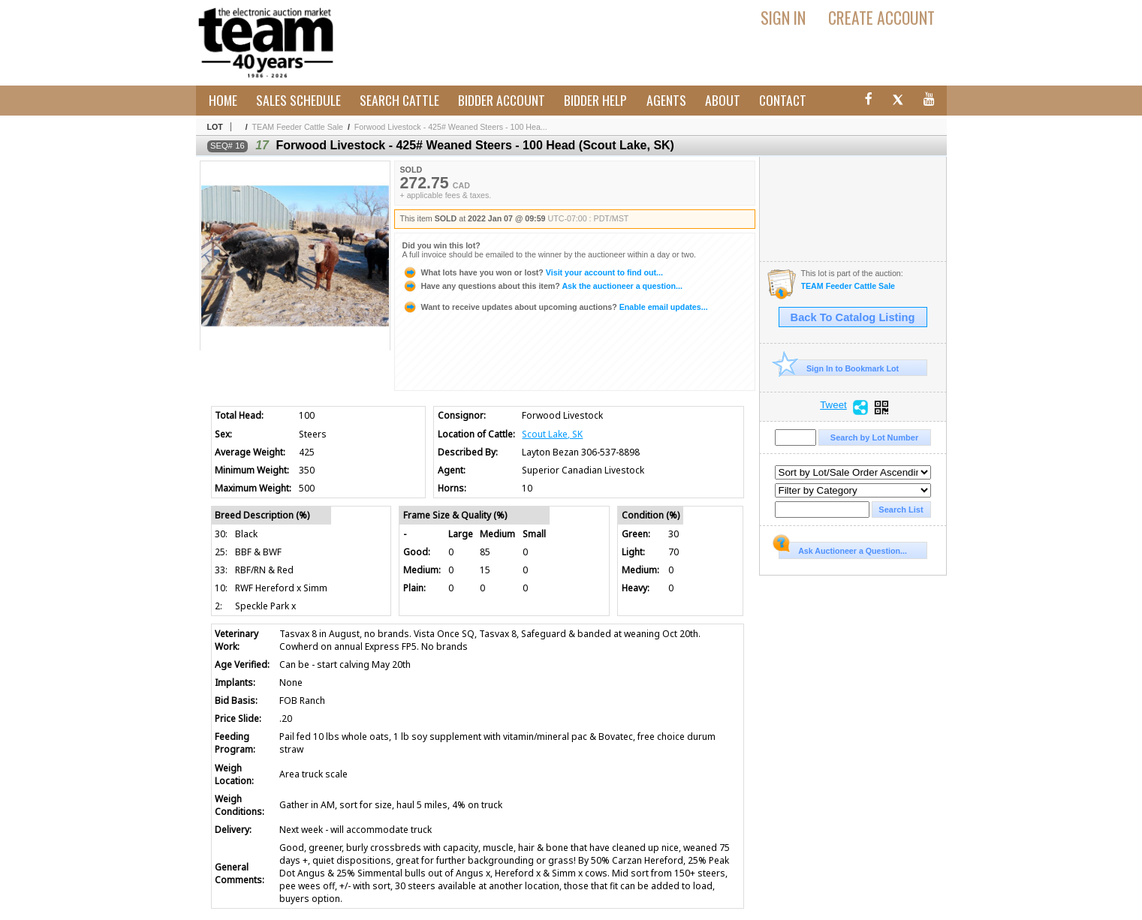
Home (223, 100)
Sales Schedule (298, 100)
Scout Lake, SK (552, 434)
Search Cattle (399, 100)
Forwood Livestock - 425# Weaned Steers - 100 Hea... (450, 126)
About (722, 100)
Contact (782, 100)
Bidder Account (501, 100)
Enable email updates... (555, 306)
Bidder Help (595, 100)
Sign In (783, 17)
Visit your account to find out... (532, 272)
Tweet (833, 405)
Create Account (881, 17)
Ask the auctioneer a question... (542, 285)
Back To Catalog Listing (853, 317)
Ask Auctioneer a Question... (843, 548)
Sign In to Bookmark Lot (839, 368)
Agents (666, 100)
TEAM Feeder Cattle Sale (297, 126)
